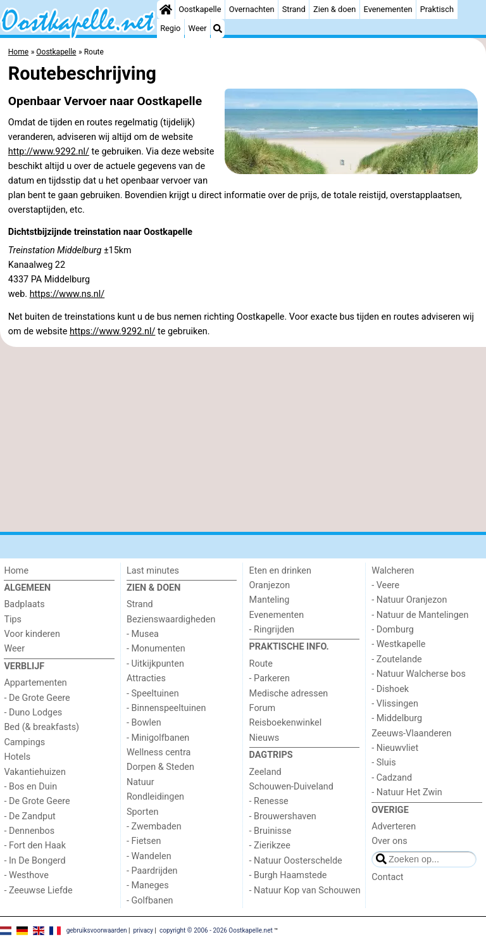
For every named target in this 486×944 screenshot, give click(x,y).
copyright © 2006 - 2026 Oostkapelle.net (216, 929)
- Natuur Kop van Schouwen (305, 890)
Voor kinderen (32, 634)
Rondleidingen (155, 796)
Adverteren (393, 826)
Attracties (146, 678)
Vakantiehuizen (35, 772)
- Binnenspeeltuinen (166, 708)
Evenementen (388, 9)
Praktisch (437, 9)
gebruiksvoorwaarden (96, 929)
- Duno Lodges (33, 712)
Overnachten (252, 9)
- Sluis (383, 762)
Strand (294, 9)
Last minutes (153, 570)
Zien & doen (334, 9)
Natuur (140, 782)
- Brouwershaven (282, 816)
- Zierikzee (269, 845)
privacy (143, 929)
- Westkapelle (398, 644)
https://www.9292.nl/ (113, 331)
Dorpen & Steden (160, 767)
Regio (170, 28)
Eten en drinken (280, 570)
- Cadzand (391, 777)
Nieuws (264, 738)
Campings (24, 742)
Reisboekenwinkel (285, 722)
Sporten (142, 812)
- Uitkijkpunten (155, 663)
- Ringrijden (271, 629)
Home (16, 570)
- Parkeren (269, 678)
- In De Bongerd (34, 860)
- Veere (385, 585)
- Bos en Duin (30, 786)
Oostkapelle (199, 9)
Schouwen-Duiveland (291, 786)
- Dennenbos (29, 831)
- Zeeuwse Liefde (38, 890)
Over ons (389, 841)
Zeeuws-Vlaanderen (411, 733)
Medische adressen (288, 693)
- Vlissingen (394, 703)
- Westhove (26, 875)
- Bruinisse (270, 831)
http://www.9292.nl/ (48, 151)
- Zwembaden (154, 826)
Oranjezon (269, 585)
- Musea (143, 634)
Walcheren (392, 570)
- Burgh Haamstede (288, 875)
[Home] (166, 9)
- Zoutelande (396, 659)
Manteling (269, 600)
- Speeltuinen (153, 693)
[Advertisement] (243, 439)
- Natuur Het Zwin (406, 792)
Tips (13, 619)
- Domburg (392, 629)
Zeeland (265, 772)
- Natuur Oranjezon (409, 600)
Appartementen (35, 682)
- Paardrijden (152, 870)
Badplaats (24, 604)
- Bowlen (144, 722)
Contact (387, 877)
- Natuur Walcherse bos (418, 674)
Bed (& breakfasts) (41, 727)
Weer (198, 28)
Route (261, 663)
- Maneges (148, 885)
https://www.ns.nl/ (67, 294)
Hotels (17, 757)
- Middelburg (396, 718)
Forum (262, 708)
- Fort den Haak (35, 845)
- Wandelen (149, 856)
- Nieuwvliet (394, 748)
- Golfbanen (150, 900)
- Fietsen (144, 841)
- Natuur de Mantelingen (419, 615)
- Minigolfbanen (158, 738)
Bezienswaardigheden (171, 619)
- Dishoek (390, 689)
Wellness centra (158, 752)
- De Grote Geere (37, 698)
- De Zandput (29, 816)
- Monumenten (156, 648)
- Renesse (269, 801)
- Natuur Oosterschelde (295, 860)
